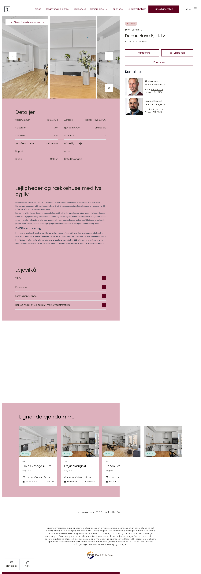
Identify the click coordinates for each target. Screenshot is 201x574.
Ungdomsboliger (137, 9)
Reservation (60, 287)
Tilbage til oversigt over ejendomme (27, 22)
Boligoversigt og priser (57, 9)
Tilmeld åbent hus (163, 9)
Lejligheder (117, 9)
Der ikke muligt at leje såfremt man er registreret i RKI (60, 305)
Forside (37, 9)
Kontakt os (159, 62)
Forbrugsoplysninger (60, 296)
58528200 (157, 92)
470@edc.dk (157, 89)
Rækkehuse (80, 9)
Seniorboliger (99, 9)
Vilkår (60, 278)
